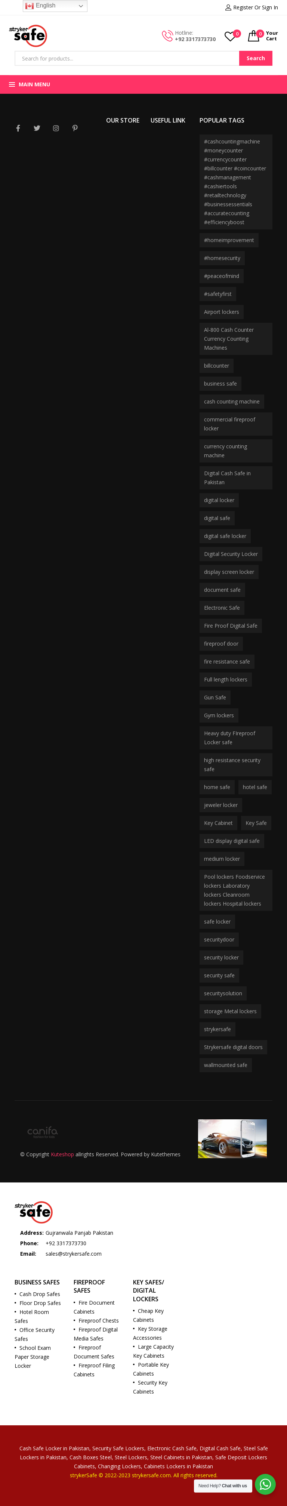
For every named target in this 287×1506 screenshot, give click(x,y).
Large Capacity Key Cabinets (153, 1351)
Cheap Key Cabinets (148, 1315)
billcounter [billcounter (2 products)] (216, 365)
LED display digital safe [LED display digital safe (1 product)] (232, 840)
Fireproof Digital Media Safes (96, 1334)
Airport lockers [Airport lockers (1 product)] (221, 311)
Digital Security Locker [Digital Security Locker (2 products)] (231, 553)
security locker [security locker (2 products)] (221, 957)
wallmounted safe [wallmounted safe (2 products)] (225, 1065)
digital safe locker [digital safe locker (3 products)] (225, 535)
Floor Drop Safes (40, 1302)
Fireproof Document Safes (94, 1352)
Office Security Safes (35, 1334)
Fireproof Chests (98, 1320)
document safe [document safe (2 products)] (222, 589)
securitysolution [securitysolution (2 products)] (223, 993)
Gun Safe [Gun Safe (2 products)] (215, 697)
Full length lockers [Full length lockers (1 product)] (225, 679)
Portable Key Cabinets (151, 1369)
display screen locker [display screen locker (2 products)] (229, 571)
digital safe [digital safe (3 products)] (217, 518)
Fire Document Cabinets (94, 1307)
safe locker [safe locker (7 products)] (217, 921)
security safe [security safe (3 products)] (219, 975)
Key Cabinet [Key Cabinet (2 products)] (218, 822)
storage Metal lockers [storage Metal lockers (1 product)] (230, 1011)
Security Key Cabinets (150, 1387)
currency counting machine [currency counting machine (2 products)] (225, 451)
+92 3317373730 (195, 39)
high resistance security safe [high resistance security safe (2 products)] (232, 765)
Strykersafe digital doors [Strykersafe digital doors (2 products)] (233, 1047)
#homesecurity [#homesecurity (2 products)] (222, 258)
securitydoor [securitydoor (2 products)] (219, 939)
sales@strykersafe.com (74, 1253)
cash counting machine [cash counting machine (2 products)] (232, 401)
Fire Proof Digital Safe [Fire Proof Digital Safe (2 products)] (230, 625)
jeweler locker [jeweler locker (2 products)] (221, 804)
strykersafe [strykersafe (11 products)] (217, 1029)
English (40, 5)
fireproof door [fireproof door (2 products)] (221, 643)
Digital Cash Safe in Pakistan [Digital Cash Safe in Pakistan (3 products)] (227, 478)
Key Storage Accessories (150, 1333)
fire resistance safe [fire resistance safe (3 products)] (227, 661)
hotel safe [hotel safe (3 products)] (255, 787)
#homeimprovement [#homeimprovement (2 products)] (229, 240)
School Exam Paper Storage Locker (33, 1356)
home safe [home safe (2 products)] (217, 787)
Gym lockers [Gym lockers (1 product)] (219, 715)
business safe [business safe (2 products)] (220, 383)
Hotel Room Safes (32, 1316)
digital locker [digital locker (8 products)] (219, 500)
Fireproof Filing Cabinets (94, 1370)
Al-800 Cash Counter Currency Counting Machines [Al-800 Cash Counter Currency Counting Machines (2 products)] (229, 338)
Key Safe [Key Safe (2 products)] (256, 822)
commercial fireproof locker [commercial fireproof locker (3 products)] (229, 424)
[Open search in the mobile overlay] (143, 58)
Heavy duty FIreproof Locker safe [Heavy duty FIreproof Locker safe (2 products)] (229, 738)
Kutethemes (165, 1154)
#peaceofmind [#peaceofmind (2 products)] (221, 275)
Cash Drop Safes (39, 1294)
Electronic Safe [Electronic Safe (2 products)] (222, 607)
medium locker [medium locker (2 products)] (222, 858)
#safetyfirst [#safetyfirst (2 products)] (218, 293)
